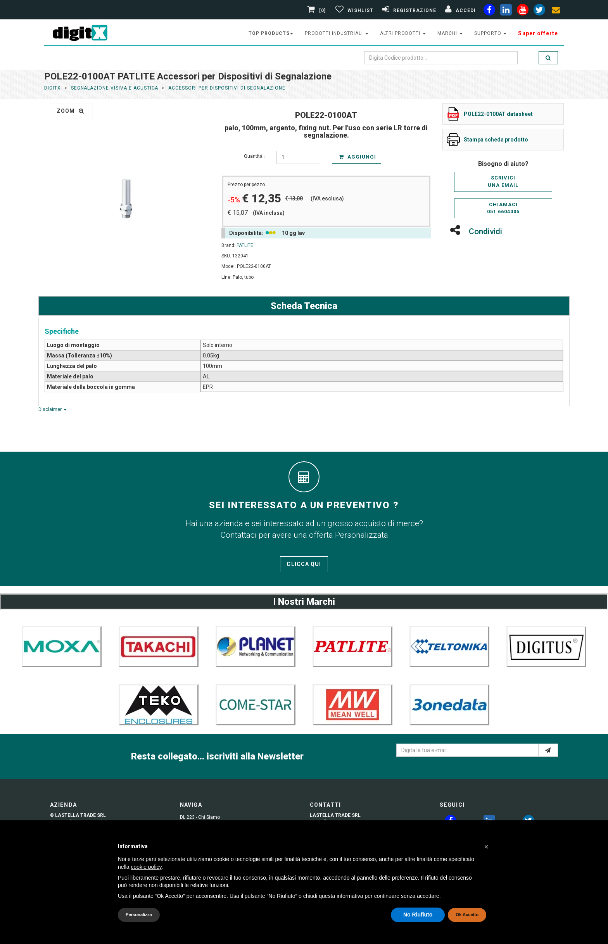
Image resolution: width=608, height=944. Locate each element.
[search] (548, 57)
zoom (70, 111)
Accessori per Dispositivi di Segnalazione (226, 88)
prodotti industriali (336, 33)
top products (271, 33)
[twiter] (539, 11)
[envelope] (556, 11)
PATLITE (245, 245)
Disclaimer (52, 409)
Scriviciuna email (503, 181)
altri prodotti (403, 33)
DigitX (52, 88)
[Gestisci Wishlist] (353, 10)
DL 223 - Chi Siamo (200, 817)
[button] (486, 846)
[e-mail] (548, 750)
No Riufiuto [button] (417, 914)
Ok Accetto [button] (467, 914)
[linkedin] (506, 11)
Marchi (450, 33)
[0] (317, 10)
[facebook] (489, 11)
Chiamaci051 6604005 (503, 208)
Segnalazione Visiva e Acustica (115, 88)
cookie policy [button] (146, 867)
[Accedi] (459, 10)
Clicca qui (304, 564)
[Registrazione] (408, 10)
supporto (490, 33)
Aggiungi (357, 157)
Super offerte (538, 33)
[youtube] (522, 11)
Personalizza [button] (139, 914)
